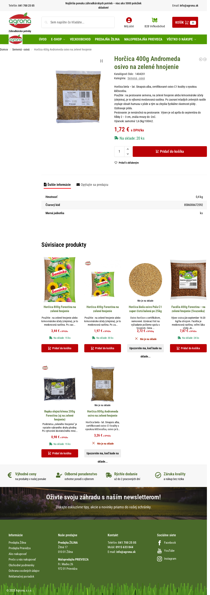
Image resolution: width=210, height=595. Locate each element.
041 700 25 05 (26, 5)
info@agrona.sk (188, 5)
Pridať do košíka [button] (61, 348)
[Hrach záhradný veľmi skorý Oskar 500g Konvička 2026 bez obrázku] (205, 59)
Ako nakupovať (18, 554)
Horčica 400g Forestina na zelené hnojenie (103, 309)
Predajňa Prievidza (20, 548)
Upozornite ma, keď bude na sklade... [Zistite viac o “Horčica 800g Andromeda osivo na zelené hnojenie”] (103, 454)
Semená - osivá (21, 49)
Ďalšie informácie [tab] (59, 185)
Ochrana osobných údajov (24, 571)
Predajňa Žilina (17, 542)
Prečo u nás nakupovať (22, 559)
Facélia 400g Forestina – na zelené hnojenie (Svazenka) (188, 309)
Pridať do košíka (172, 151)
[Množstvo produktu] (119, 151)
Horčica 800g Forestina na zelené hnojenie (60, 309)
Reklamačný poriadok (21, 576)
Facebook (166, 542)
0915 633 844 (124, 547)
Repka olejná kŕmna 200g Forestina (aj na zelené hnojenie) (59, 415)
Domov (4, 49)
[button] (185, 22)
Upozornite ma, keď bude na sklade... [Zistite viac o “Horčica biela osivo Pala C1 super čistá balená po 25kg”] (145, 349)
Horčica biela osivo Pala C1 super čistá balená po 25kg (145, 309)
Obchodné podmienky (21, 565)
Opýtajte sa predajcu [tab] (94, 185)
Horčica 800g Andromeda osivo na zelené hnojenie (102, 413)
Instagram (166, 559)
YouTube (166, 550)
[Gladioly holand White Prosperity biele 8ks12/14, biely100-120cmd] (201, 59)
